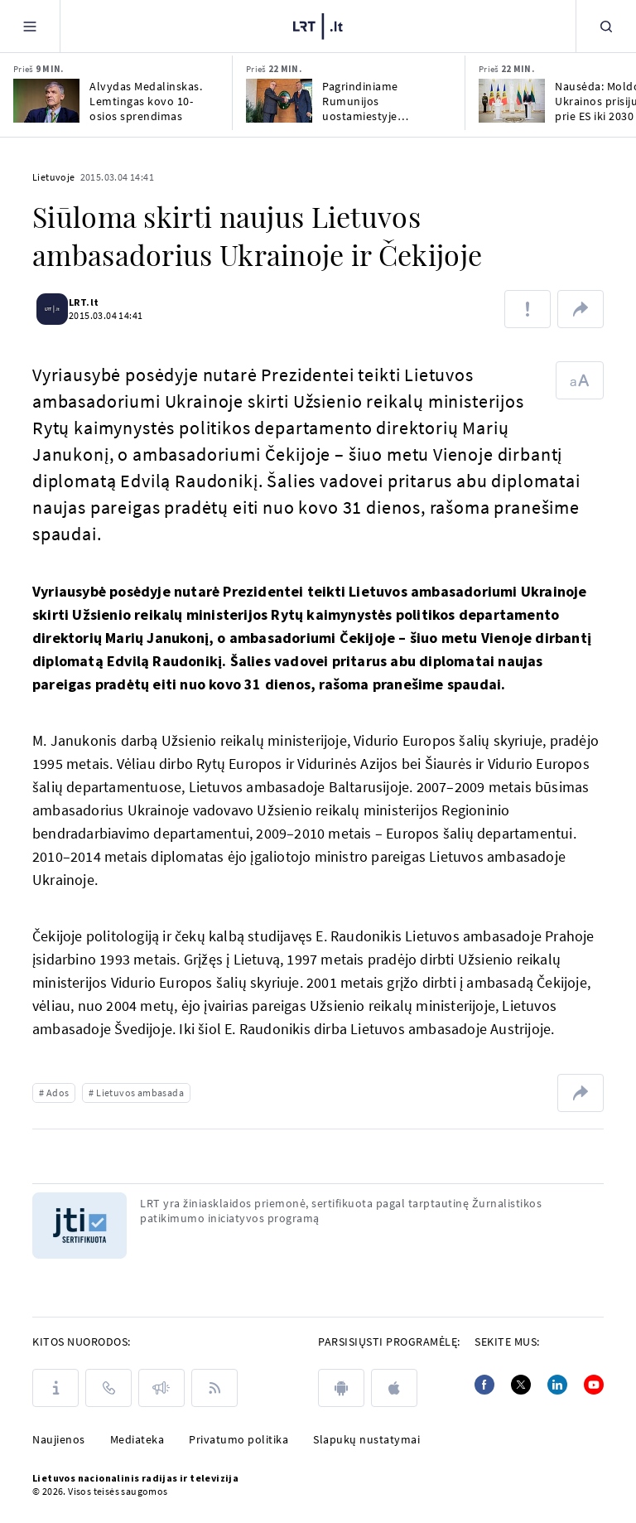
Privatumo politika (238, 1439)
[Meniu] (30, 26)
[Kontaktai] (108, 1388)
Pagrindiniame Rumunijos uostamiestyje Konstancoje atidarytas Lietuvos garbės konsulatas (383, 101)
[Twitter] (521, 1385)
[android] (341, 1388)
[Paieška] (606, 26)
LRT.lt (93, 302)
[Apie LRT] (55, 1388)
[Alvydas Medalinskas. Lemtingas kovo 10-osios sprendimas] (46, 101)
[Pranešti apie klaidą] (527, 309)
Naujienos (58, 1439)
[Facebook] (484, 1385)
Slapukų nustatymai (366, 1439)
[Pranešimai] (161, 1388)
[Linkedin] (557, 1385)
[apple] (394, 1388)
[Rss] (214, 1388)
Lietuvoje (53, 177)
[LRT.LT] (318, 26)
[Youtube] (594, 1385)
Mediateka (137, 1439)
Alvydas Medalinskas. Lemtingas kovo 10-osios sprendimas (145, 101)
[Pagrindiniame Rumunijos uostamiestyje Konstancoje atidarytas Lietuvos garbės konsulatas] (279, 101)
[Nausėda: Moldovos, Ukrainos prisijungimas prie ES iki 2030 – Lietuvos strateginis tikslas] (512, 101)
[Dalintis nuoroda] (580, 309)
